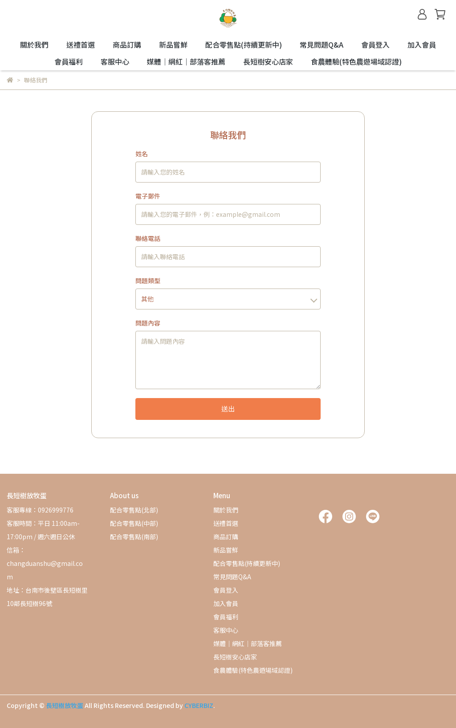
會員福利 (68, 61)
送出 (228, 408)
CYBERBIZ (198, 705)
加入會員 (421, 44)
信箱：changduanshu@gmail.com (45, 563)
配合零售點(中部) (134, 523)
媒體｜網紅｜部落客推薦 (186, 61)
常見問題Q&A (321, 44)
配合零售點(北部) (134, 509)
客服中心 (115, 61)
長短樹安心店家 (268, 61)
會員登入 (375, 44)
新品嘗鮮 (173, 44)
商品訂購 (127, 44)
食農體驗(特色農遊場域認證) (356, 61)
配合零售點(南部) (134, 536)
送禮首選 (80, 44)
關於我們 (34, 44)
